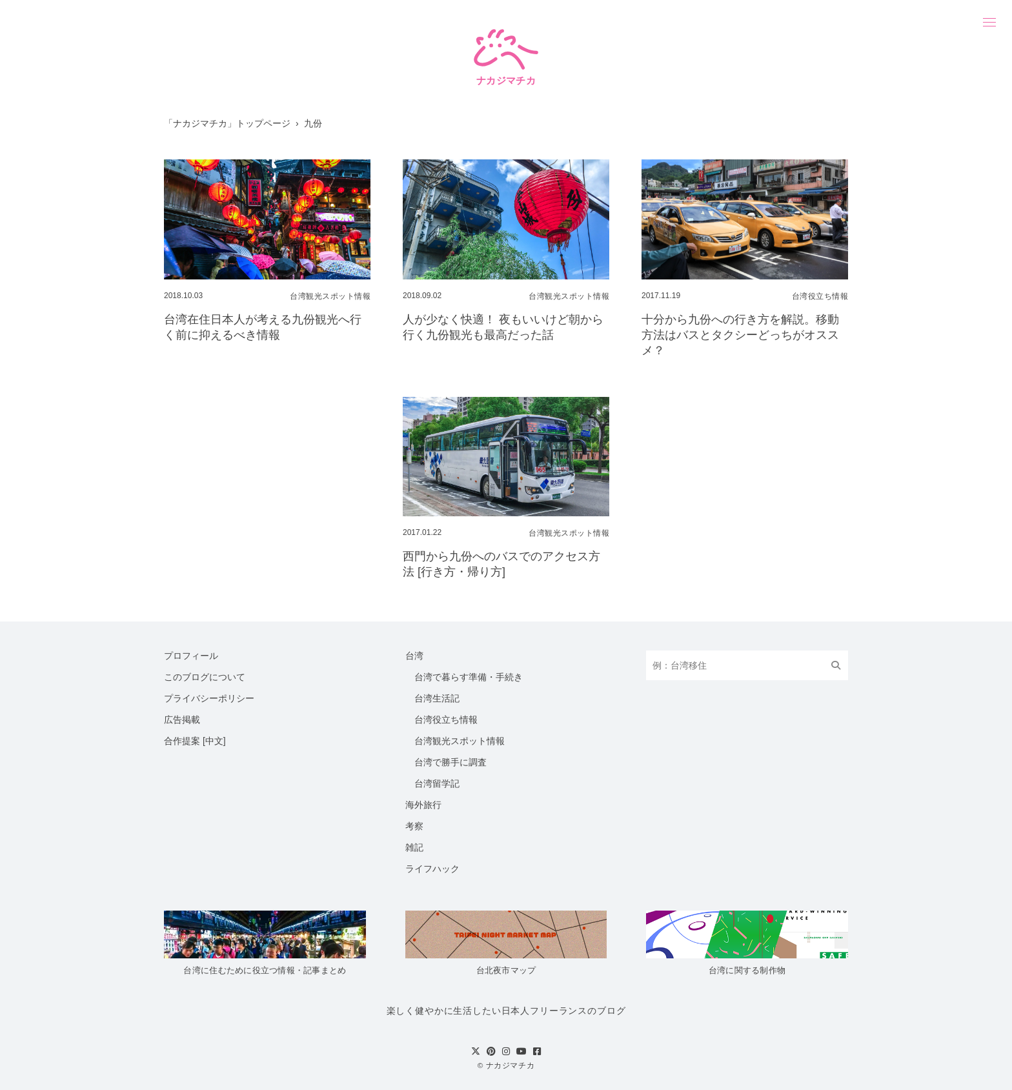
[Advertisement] (267, 494)
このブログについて (204, 677)
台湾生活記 (437, 698)
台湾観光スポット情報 (459, 741)
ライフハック (432, 868)
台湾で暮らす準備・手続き (468, 677)
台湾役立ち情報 (446, 719)
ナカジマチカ (510, 1065)
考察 (414, 826)
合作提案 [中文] (195, 741)
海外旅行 (423, 805)
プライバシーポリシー (209, 698)
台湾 (414, 656)
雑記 (414, 847)
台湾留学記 (437, 783)
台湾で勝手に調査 (450, 762)
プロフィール (191, 656)
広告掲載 (182, 719)
